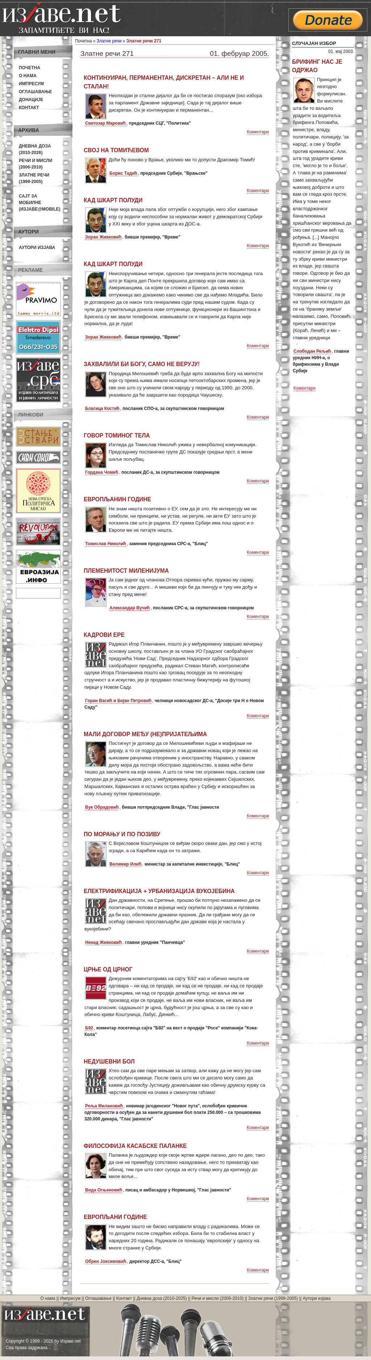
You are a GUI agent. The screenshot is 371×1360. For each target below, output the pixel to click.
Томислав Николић (105, 543)
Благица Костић (102, 408)
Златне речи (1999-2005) (273, 1298)
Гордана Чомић (101, 472)
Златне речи (109, 40)
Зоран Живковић (103, 237)
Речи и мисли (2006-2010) (217, 1298)
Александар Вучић (129, 607)
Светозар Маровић (105, 123)
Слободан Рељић (312, 351)
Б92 (89, 1028)
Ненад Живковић (103, 942)
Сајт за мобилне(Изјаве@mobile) (40, 203)
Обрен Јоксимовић (105, 1261)
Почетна (29, 67)
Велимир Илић (125, 864)
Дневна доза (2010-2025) (162, 1298)
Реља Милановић (104, 1105)
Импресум (31, 83)
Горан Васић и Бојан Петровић (118, 700)
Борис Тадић (123, 173)
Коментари (258, 131)
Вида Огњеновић (103, 1190)
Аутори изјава (37, 247)
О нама (28, 75)
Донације (31, 99)
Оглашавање (35, 91)
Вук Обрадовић (101, 807)
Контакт (29, 107)
